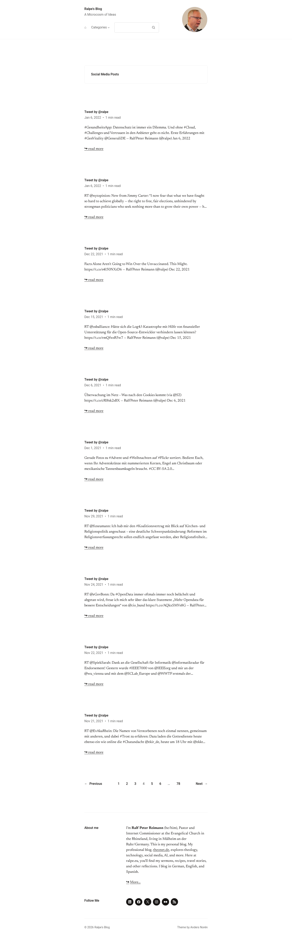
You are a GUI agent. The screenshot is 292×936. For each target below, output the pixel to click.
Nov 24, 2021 (93, 584)
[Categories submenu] (109, 27)
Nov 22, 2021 (93, 653)
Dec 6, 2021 (92, 385)
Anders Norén (199, 927)
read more (93, 149)
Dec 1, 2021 (92, 448)
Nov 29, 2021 (93, 516)
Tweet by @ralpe (96, 112)
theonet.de (161, 850)
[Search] (153, 27)
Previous (93, 783)
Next (202, 783)
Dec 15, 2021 (93, 317)
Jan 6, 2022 (92, 117)
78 (178, 784)
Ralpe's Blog (93, 9)
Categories (99, 27)
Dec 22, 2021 (93, 254)
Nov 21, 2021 (93, 721)
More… (135, 882)
